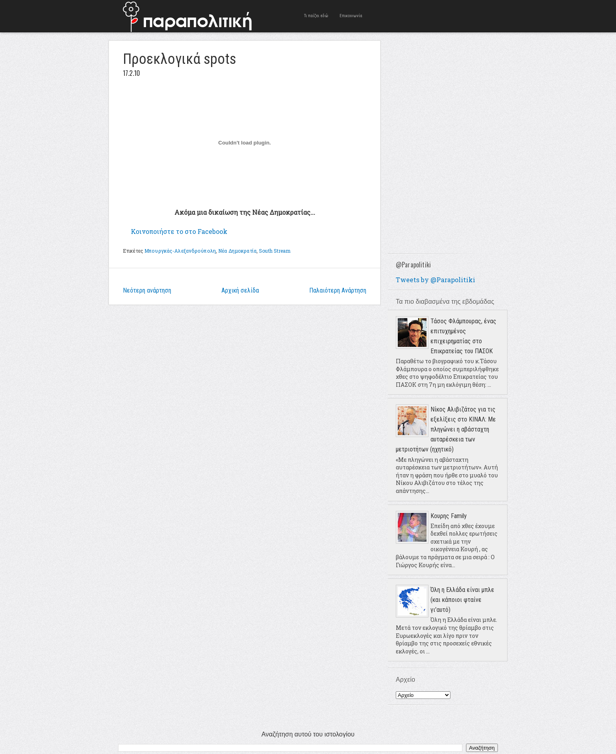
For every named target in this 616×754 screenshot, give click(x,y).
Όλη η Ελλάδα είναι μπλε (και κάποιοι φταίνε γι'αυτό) (462, 599)
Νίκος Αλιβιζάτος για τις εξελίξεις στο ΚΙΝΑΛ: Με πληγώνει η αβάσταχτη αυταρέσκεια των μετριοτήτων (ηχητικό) (446, 429)
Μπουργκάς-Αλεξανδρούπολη (180, 250)
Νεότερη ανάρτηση (147, 290)
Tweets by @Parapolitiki (435, 279)
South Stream (274, 250)
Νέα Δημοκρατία (237, 250)
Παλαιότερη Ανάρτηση (337, 290)
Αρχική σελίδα (240, 290)
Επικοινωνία (351, 15)
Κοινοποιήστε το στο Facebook (179, 231)
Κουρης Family (448, 516)
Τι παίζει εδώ (316, 15)
